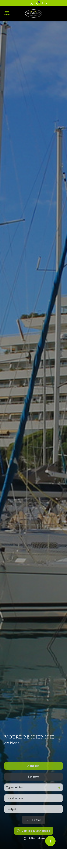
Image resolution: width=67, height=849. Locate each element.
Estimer (33, 794)
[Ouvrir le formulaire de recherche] (33, 837)
